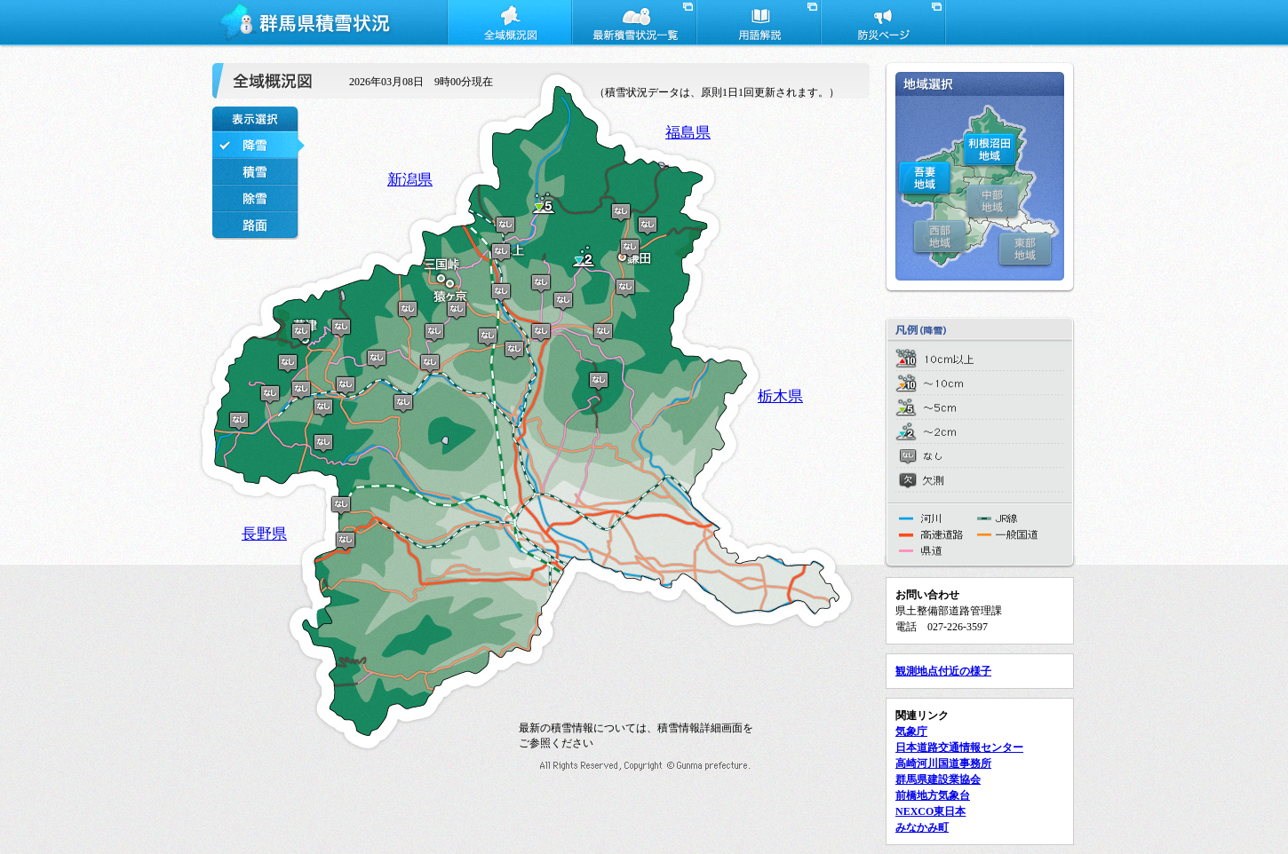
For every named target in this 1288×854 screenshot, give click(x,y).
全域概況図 (509, 24)
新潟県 (410, 179)
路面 (259, 224)
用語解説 (758, 24)
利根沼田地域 (989, 150)
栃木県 (780, 396)
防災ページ (882, 24)
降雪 (259, 144)
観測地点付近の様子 (943, 671)
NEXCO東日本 (930, 811)
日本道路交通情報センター (959, 747)
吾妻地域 (924, 177)
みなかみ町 (922, 827)
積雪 (259, 171)
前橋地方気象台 (932, 795)
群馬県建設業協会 (938, 779)
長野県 (264, 534)
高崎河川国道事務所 (943, 763)
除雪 (259, 198)
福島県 (688, 132)
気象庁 (911, 731)
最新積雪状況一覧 (633, 24)
